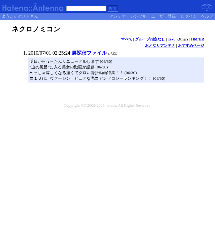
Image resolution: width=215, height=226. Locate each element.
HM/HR (197, 39)
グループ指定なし (150, 39)
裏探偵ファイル (89, 53)
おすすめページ (191, 45)
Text (171, 39)
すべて (126, 39)
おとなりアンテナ (160, 45)
